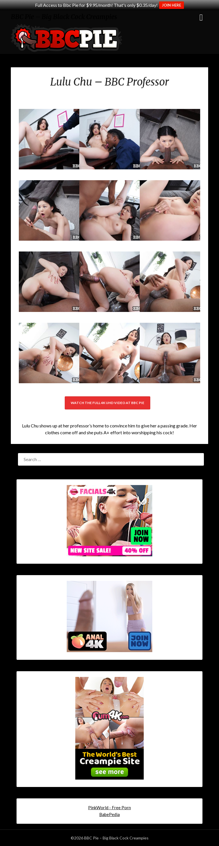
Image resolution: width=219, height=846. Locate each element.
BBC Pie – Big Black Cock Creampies (64, 17)
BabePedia (109, 814)
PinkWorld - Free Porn (109, 807)
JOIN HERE (171, 5)
